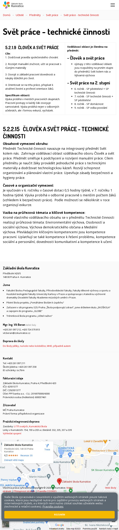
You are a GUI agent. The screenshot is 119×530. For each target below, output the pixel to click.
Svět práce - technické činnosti (81, 15)
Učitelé (20, 15)
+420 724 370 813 (31, 329)
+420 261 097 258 (27, 366)
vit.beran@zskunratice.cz (16, 333)
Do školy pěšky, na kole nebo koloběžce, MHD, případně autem (37, 346)
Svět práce (52, 15)
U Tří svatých (21, 426)
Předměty (35, 15)
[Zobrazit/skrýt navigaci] (112, 5)
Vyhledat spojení (12, 433)
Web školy (110, 487)
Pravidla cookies (52, 506)
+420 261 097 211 (16, 363)
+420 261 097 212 (12, 329)
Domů (6, 15)
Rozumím (59, 514)
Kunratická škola (38, 426)
